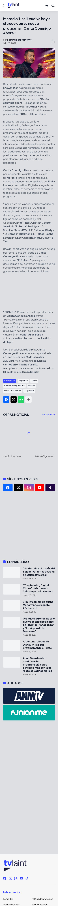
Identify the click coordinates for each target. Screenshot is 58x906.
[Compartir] (52, 41)
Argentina (23, 381)
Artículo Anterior (13, 456)
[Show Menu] (3, 5)
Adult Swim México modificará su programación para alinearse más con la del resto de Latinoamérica (37, 664)
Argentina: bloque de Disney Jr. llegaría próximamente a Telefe (37, 644)
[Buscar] (53, 5)
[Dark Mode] (46, 5)
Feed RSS (8, 898)
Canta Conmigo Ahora (14, 385)
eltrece (31, 385)
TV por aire (29, 390)
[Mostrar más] (28, 399)
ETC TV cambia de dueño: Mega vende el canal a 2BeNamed (38, 605)
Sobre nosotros (39, 904)
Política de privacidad (42, 898)
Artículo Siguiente (44, 456)
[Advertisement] (29, 525)
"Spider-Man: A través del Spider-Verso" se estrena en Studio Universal (39, 571)
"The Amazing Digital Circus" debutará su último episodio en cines (38, 588)
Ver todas (47, 414)
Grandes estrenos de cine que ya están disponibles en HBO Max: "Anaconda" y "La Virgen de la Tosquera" (39, 625)
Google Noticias (11, 904)
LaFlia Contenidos (12, 390)
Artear (34, 381)
